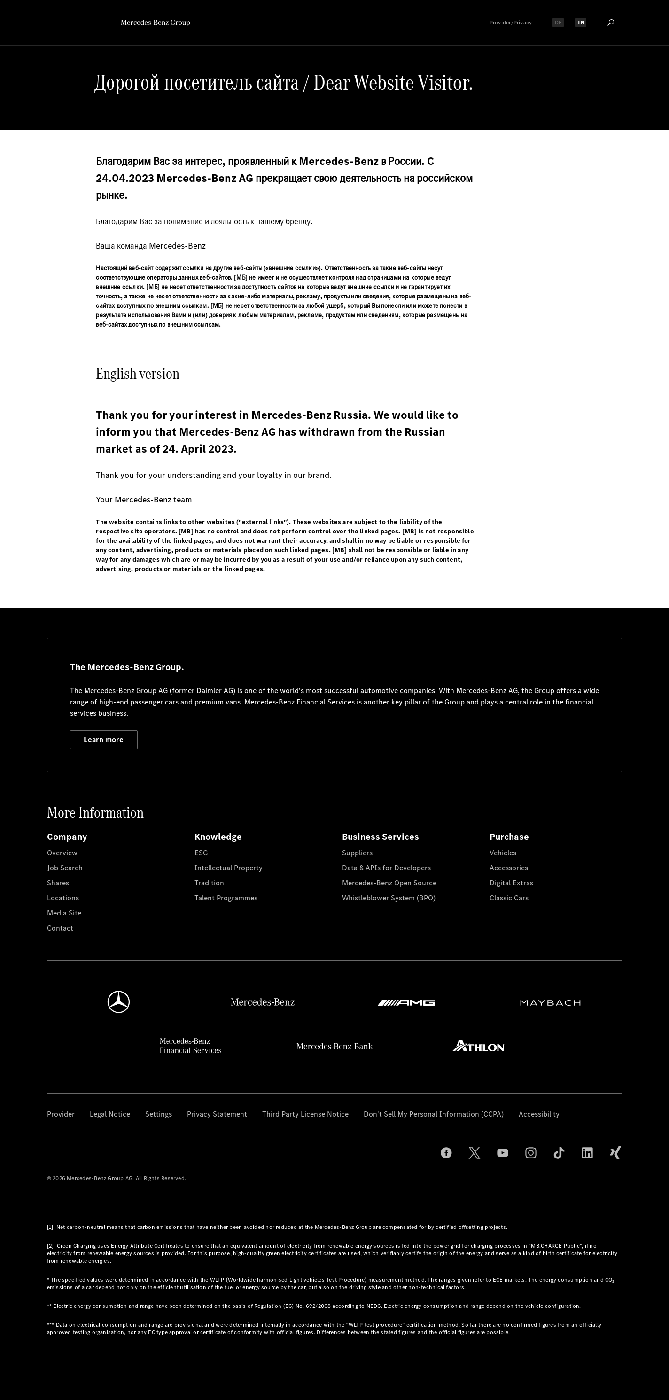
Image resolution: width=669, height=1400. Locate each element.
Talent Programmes (225, 898)
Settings (158, 1114)
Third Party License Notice (305, 1114)
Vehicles (503, 853)
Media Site (64, 913)
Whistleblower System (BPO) (389, 898)
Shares (58, 883)
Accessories (509, 868)
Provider (61, 1114)
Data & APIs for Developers (386, 868)
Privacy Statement (217, 1114)
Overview (62, 853)
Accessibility (539, 1114)
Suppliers (357, 853)
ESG (201, 853)
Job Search (65, 868)
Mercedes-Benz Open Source (389, 883)
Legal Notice (110, 1114)
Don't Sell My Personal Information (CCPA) (434, 1114)
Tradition (209, 883)
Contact (60, 928)
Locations (63, 898)
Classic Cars (509, 898)
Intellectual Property (228, 868)
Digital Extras (511, 883)
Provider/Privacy (511, 22)
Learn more (104, 739)
